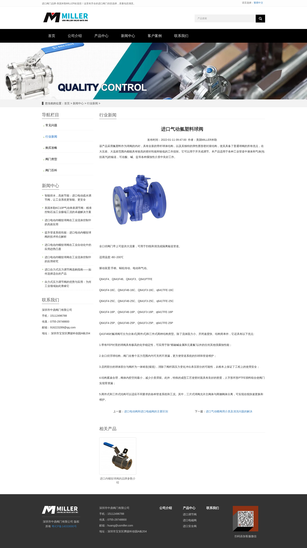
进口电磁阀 (190, 520)
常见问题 (51, 125)
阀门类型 (51, 159)
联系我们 (212, 508)
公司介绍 (165, 508)
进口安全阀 (190, 526)
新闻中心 (78, 103)
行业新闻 (92, 103)
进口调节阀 (190, 514)
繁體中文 (258, 2)
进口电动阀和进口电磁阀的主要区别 (146, 411)
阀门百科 (51, 170)
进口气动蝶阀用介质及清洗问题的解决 (229, 411)
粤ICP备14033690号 (64, 526)
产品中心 (189, 508)
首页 (67, 103)
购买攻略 (51, 147)
